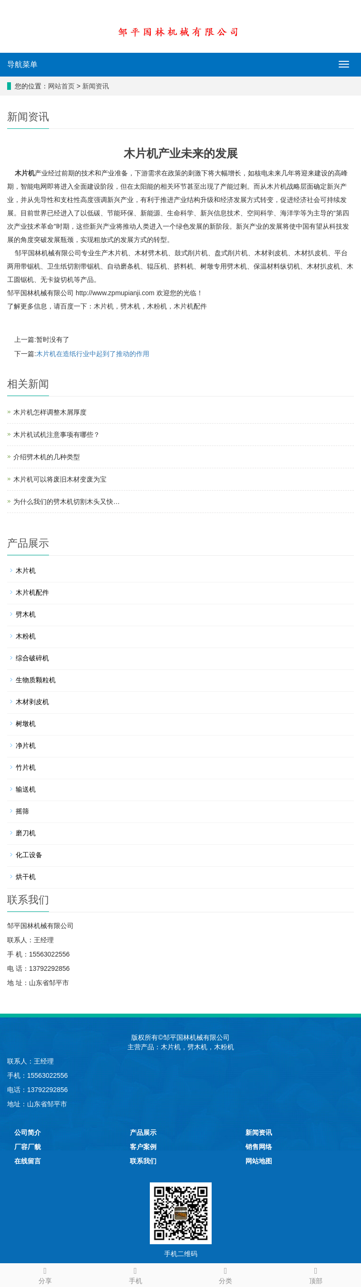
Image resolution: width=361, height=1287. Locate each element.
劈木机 (130, 306)
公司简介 (27, 1132)
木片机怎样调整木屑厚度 (50, 412)
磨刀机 (26, 833)
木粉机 (157, 306)
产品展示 (143, 1132)
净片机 (26, 745)
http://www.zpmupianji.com (115, 293)
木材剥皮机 (32, 702)
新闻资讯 (95, 86)
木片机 (25, 173)
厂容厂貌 (27, 1147)
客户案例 (143, 1147)
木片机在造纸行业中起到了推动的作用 (92, 354)
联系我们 (143, 1161)
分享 (45, 1274)
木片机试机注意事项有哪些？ (56, 434)
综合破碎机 (32, 658)
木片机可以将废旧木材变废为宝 (60, 479)
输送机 (26, 789)
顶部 (316, 1274)
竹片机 (26, 767)
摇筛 (22, 811)
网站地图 (258, 1161)
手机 (135, 1274)
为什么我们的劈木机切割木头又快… (66, 501)
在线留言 (27, 1161)
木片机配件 (190, 306)
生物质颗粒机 (36, 680)
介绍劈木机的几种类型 (46, 457)
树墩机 (26, 723)
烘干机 (26, 877)
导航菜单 (22, 64)
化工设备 (29, 855)
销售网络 (258, 1147)
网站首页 (61, 86)
